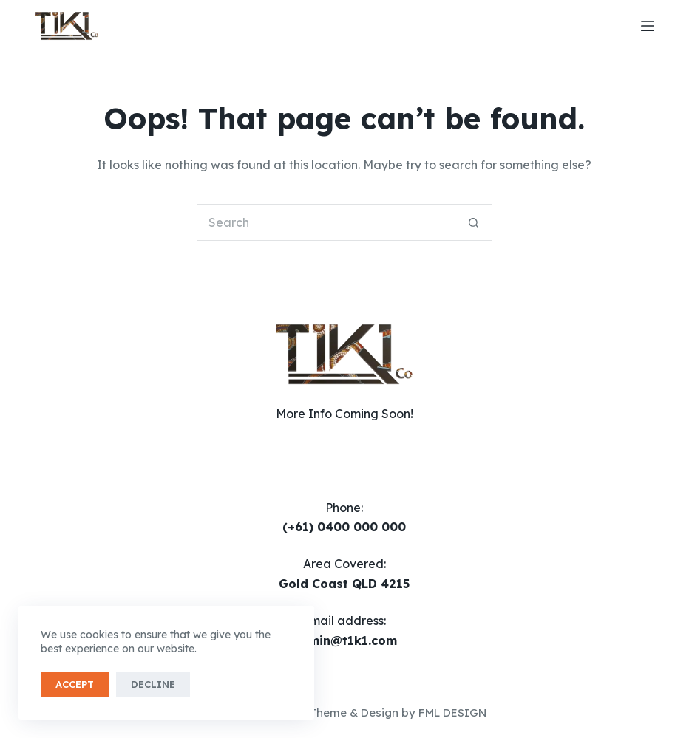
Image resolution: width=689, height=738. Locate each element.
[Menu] (647, 26)
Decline (153, 684)
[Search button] (473, 222)
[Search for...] (326, 222)
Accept (74, 684)
